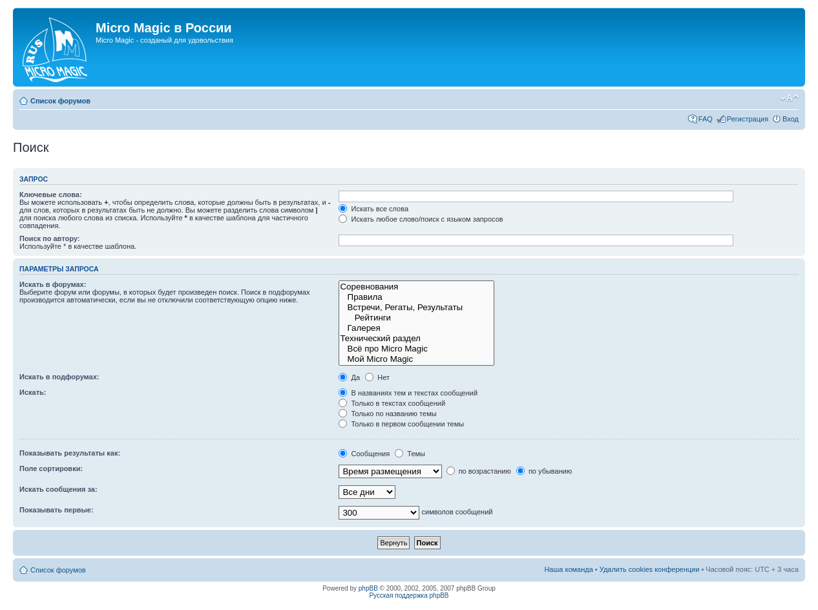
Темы (410, 454)
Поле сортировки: (51, 468)
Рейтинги (416, 318)
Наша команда (568, 569)
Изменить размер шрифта (789, 98)
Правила (416, 297)
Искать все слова (373, 209)
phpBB (368, 588)
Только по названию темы (387, 413)
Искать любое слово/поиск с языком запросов (421, 219)
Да (349, 377)
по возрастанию (478, 471)
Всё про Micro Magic (416, 349)
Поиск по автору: (49, 238)
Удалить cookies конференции (650, 569)
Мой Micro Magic (416, 359)
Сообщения (364, 454)
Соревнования (416, 287)
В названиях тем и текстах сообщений (408, 393)
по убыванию (544, 471)
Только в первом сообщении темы (401, 424)
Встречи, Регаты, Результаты (416, 307)
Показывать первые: (56, 510)
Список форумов (60, 101)
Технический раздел (416, 338)
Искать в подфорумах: (59, 377)
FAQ (705, 119)
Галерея (416, 328)
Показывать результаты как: (69, 453)
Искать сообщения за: (58, 489)
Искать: (32, 392)
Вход (790, 119)
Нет (377, 377)
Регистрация (747, 119)
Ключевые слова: (50, 194)
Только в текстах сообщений (392, 403)
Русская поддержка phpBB (408, 595)
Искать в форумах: (52, 284)
